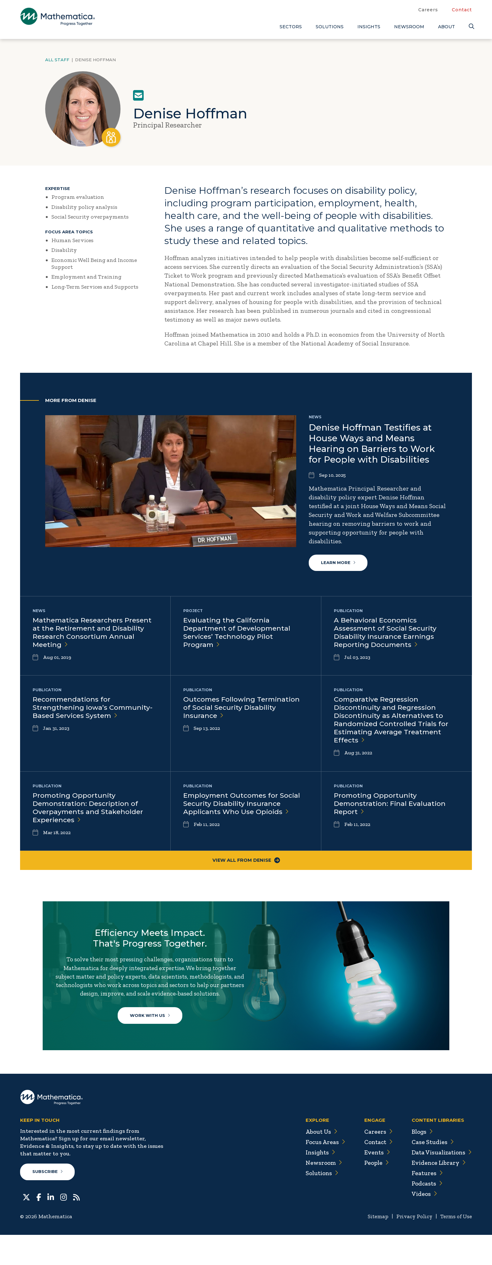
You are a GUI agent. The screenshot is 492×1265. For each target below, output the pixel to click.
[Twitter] (26, 1226)
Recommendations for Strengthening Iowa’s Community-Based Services (94, 708)
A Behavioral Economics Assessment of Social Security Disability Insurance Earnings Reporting (386, 633)
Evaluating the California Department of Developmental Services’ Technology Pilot (238, 633)
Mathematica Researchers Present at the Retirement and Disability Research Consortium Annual (94, 633)
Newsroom (409, 27)
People (373, 1193)
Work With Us (152, 1032)
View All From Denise (246, 862)
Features (425, 1203)
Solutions (330, 27)
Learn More (338, 563)
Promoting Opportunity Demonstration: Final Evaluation (391, 804)
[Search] (470, 26)
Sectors (291, 27)
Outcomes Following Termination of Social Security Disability (243, 708)
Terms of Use (455, 1246)
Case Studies (430, 1172)
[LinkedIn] (50, 1226)
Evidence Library (437, 1193)
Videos (422, 1224)
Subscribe (48, 1201)
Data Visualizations (440, 1182)
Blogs (420, 1161)
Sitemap (374, 1246)
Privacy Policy (412, 1246)
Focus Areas (321, 1172)
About (446, 27)
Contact (462, 10)
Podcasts (425, 1213)
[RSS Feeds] (76, 1226)
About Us (317, 1161)
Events (373, 1182)
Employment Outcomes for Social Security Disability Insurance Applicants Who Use (243, 804)
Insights (368, 27)
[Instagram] (63, 1226)
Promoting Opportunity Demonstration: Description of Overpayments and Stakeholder (89, 809)
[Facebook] (38, 1226)
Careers (428, 10)
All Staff (57, 59)
